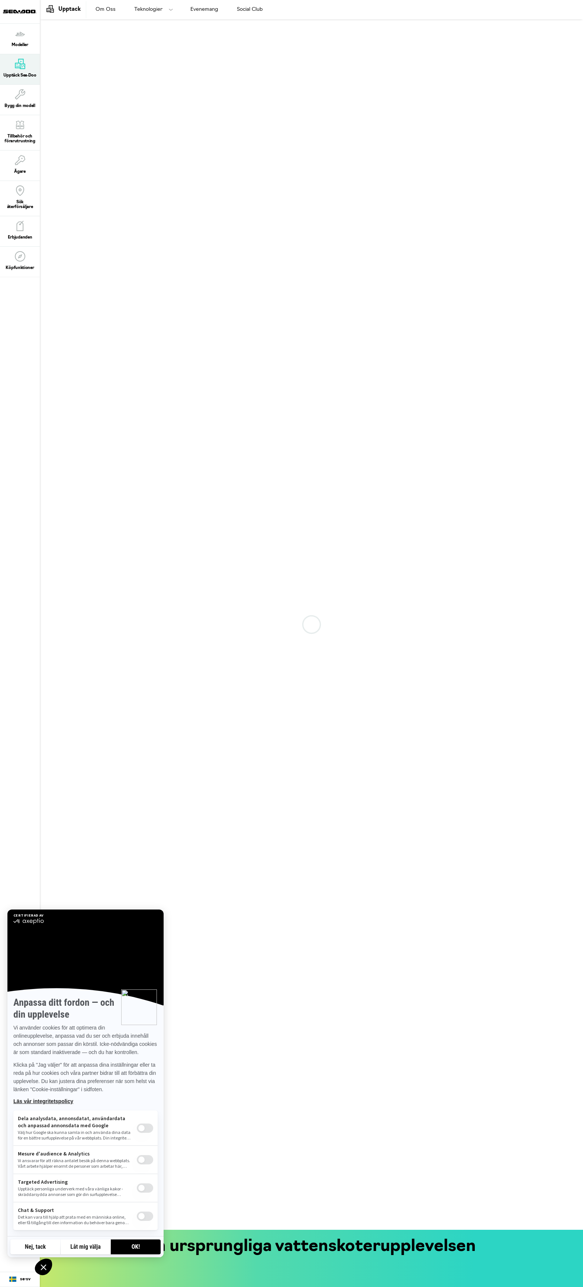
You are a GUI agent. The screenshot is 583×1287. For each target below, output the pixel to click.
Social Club (250, 9)
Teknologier (148, 9)
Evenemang (204, 9)
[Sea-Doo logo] (19, 11)
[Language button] (20, 1279)
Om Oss (106, 9)
